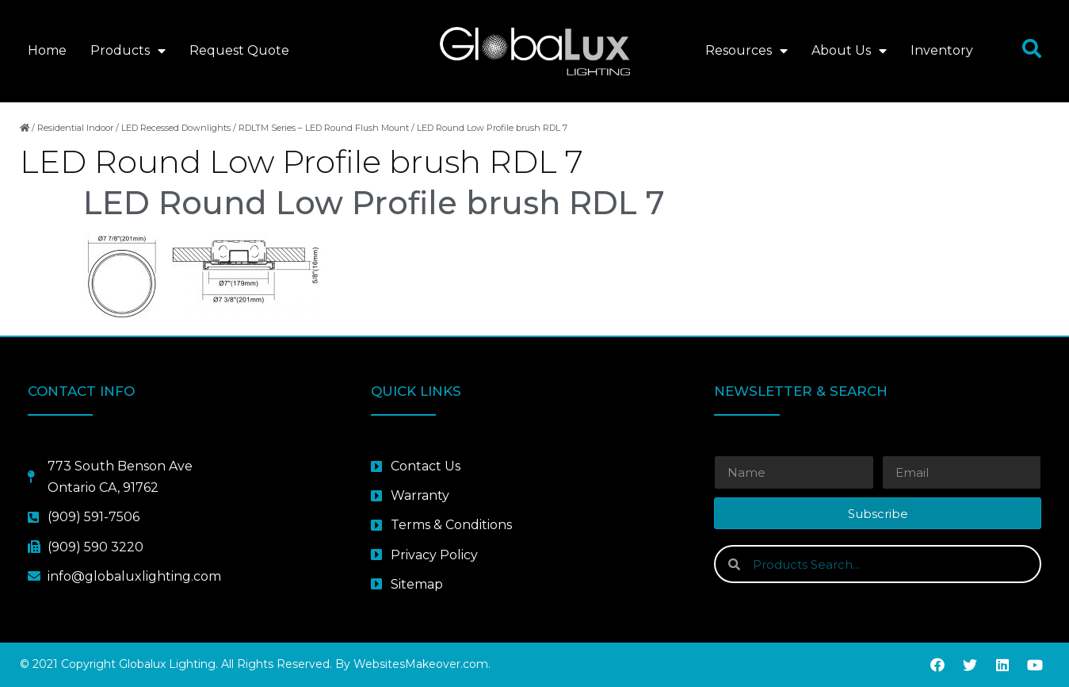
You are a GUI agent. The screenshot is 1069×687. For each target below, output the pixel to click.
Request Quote (239, 50)
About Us (849, 50)
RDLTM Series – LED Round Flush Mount (324, 127)
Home (47, 50)
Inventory (942, 50)
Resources (746, 50)
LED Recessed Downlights (176, 127)
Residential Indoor (75, 127)
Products (128, 50)
